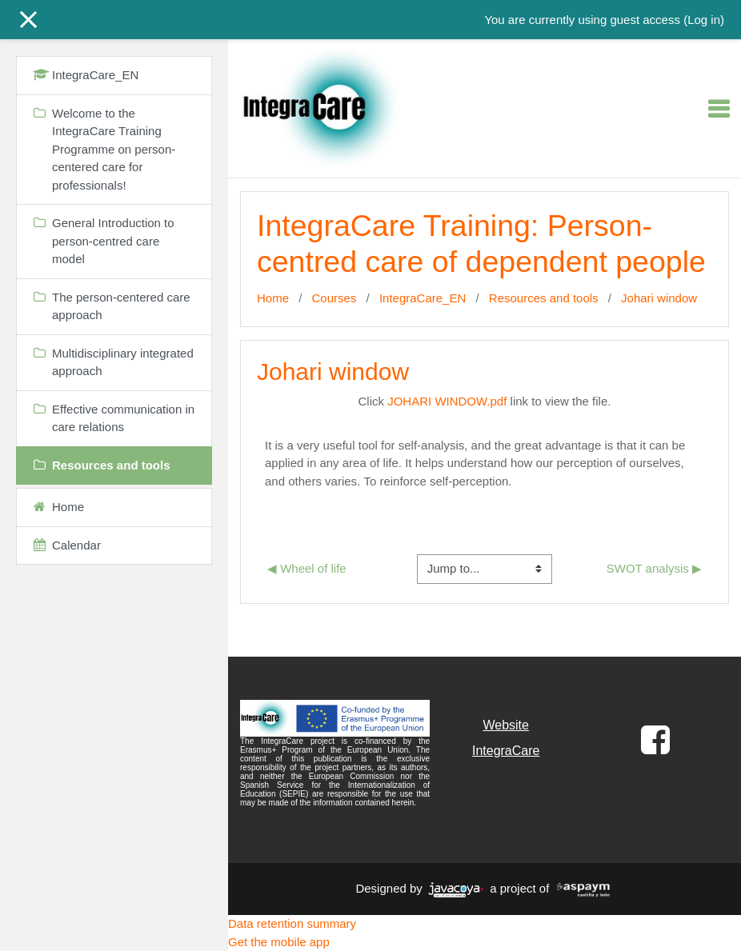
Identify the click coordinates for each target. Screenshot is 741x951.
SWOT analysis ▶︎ (654, 568)
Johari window (659, 298)
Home (273, 298)
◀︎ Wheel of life (306, 568)
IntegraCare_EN (422, 298)
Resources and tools (544, 298)
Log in (703, 19)
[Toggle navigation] (718, 109)
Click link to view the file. (484, 401)
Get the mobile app (279, 942)
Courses (334, 298)
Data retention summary (292, 923)
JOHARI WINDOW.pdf (447, 401)
